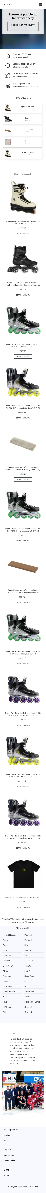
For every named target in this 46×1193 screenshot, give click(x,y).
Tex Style (28, 966)
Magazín (7, 1150)
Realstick (28, 1007)
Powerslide (29, 940)
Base (26, 956)
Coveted (28, 1012)
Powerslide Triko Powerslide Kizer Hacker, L (23, 897)
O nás (6, 1170)
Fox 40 (27, 971)
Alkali (26, 997)
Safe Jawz (7, 986)
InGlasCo (28, 961)
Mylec (5, 971)
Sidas (5, 1012)
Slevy (6, 1141)
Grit (26, 981)
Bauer (5, 945)
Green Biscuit (9, 992)
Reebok (27, 950)
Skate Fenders (30, 976)
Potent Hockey (9, 935)
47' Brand (7, 1007)
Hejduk (27, 945)
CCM (5, 950)
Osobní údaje (9, 1161)
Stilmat (6, 981)
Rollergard (7, 976)
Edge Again (8, 966)
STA (5, 997)
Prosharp (7, 961)
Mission (27, 986)
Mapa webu (9, 1155)
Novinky (7, 1135)
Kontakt (7, 1175)
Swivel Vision (30, 992)
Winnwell (28, 935)
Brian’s (6, 940)
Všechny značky (11, 1130)
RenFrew (7, 956)
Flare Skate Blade (32, 1002)
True (5, 1002)
